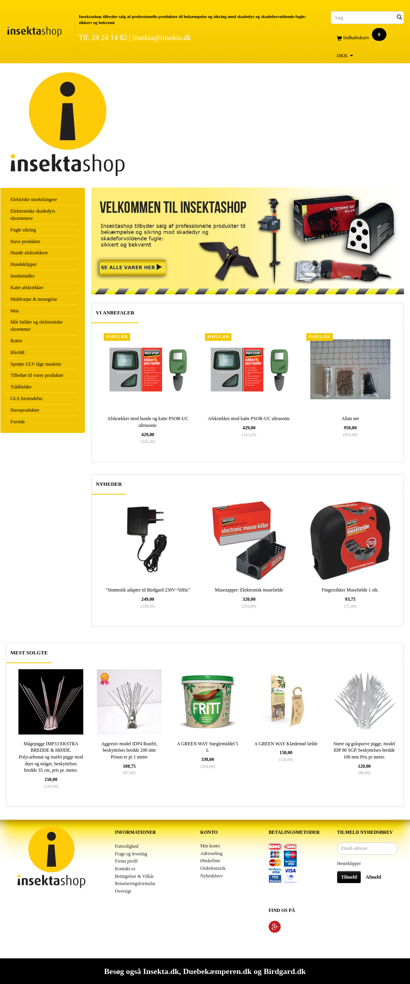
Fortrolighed (126, 846)
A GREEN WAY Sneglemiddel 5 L (207, 747)
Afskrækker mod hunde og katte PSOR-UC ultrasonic (148, 422)
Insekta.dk (161, 971)
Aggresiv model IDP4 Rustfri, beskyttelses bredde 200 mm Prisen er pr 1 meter (129, 750)
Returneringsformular (135, 883)
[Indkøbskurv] (367, 38)
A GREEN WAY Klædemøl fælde (286, 744)
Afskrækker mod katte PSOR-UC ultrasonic (249, 418)
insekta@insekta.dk (162, 37)
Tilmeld (349, 877)
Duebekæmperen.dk (217, 971)
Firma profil (126, 861)
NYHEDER (109, 484)
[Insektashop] (34, 30)
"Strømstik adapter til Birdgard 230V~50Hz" (148, 590)
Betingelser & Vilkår (134, 876)
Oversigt (123, 891)
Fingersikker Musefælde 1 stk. (350, 590)
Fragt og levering (131, 854)
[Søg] (399, 17)
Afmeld (373, 877)
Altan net (350, 418)
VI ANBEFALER (115, 313)
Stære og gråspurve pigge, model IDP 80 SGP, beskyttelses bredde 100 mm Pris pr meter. (364, 750)
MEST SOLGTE (29, 653)
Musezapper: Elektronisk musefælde (249, 590)
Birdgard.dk (284, 971)
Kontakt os (125, 868)
